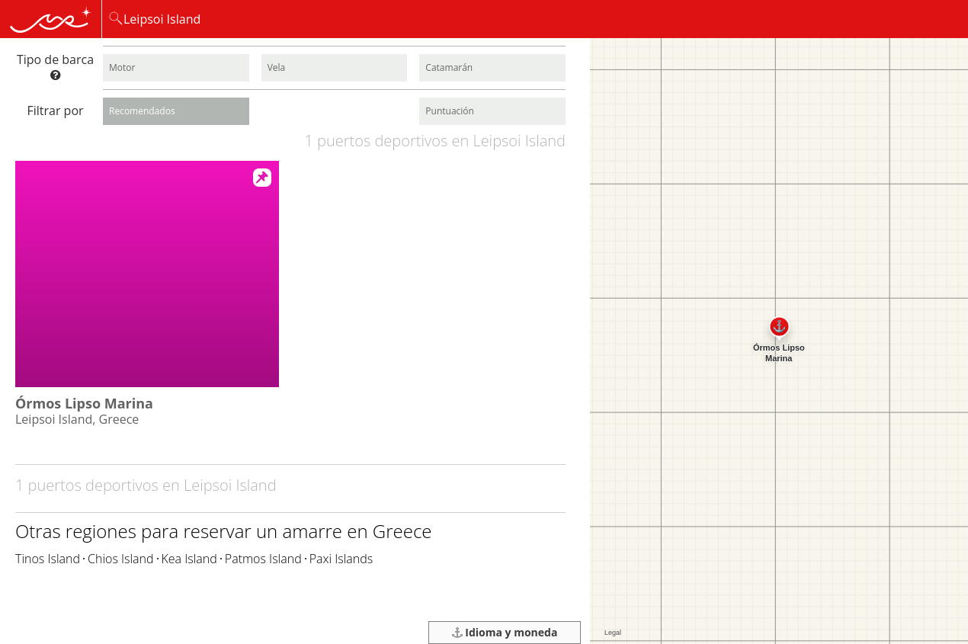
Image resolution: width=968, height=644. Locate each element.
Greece (402, 530)
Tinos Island (47, 558)
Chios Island (121, 558)
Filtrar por (55, 110)
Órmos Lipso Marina (84, 403)
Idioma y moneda (505, 632)
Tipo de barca (55, 65)
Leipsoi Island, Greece (77, 419)
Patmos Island (263, 558)
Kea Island (189, 558)
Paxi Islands (341, 558)
